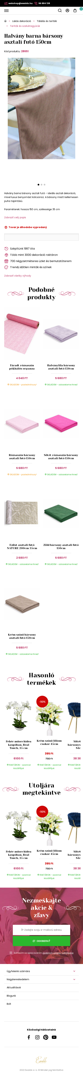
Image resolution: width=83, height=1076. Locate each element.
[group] (19, 732)
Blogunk (11, 995)
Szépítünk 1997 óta (19, 249)
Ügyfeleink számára (18, 971)
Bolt (9, 1004)
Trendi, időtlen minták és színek (28, 267)
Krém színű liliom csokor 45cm (49, 742)
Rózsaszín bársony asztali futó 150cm (22, 456)
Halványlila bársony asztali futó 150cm (61, 367)
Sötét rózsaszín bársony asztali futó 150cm (61, 456)
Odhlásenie (67, 952)
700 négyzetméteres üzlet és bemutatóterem (38, 261)
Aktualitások (14, 987)
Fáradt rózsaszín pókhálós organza (22, 367)
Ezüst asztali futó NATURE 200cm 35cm (22, 546)
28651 (25, 51)
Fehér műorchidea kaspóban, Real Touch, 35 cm (18, 744)
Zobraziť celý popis (15, 217)
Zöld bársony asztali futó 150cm (61, 546)
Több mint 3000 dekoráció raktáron (31, 255)
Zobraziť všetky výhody (17, 275)
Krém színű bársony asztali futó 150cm (22, 636)
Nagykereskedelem (18, 979)
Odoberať (41, 941)
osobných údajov (51, 952)
